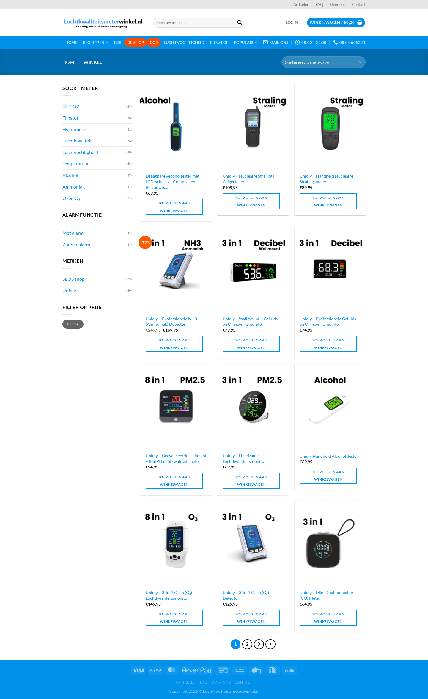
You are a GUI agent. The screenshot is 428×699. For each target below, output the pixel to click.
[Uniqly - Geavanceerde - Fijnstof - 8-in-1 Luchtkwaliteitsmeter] (176, 406)
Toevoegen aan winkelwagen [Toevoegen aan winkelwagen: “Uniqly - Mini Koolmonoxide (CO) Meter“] (328, 617)
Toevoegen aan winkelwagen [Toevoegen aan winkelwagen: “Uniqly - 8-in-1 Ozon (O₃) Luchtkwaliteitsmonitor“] (174, 617)
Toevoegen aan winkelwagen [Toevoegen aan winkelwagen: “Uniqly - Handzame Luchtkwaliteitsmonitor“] (251, 480)
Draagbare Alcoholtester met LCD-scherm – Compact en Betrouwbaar (172, 181)
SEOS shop (73, 279)
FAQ (319, 4)
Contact (359, 4)
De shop (135, 42)
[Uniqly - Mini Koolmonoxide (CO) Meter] (330, 543)
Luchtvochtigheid (184, 42)
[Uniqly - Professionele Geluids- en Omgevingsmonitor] (330, 269)
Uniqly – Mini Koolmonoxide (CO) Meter (326, 595)
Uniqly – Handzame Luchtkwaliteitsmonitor (244, 458)
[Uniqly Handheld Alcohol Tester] (330, 406)
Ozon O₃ (71, 198)
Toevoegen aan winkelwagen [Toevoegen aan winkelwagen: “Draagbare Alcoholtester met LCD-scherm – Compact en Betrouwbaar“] (174, 206)
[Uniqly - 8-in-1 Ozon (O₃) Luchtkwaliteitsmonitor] (176, 543)
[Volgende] (270, 644)
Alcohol (70, 175)
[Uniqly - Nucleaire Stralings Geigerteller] (253, 127)
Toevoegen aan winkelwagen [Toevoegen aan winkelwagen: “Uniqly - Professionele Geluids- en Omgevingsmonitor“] (328, 344)
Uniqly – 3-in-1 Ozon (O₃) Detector (246, 595)
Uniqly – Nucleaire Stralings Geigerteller (248, 178)
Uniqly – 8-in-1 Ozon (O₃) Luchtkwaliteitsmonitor (169, 595)
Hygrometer (74, 129)
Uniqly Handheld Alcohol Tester (329, 456)
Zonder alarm (76, 244)
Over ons (337, 4)
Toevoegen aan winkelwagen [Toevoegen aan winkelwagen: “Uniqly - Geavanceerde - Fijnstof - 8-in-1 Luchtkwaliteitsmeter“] (174, 480)
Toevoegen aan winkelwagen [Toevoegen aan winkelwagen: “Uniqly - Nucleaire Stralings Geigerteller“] (251, 201)
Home (71, 42)
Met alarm (73, 233)
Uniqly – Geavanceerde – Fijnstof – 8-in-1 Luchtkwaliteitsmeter (176, 458)
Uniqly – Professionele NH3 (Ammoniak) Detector (171, 321)
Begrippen (95, 42)
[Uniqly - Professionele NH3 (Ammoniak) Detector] (176, 269)
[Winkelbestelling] (323, 62)
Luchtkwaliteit (77, 140)
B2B (118, 42)
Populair (246, 42)
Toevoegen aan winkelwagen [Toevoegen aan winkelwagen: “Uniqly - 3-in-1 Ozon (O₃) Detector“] (251, 617)
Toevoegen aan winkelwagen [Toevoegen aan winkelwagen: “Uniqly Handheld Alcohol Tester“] (328, 475)
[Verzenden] (240, 23)
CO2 (154, 42)
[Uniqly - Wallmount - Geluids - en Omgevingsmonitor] (253, 269)
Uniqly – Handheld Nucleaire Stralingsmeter (326, 178)
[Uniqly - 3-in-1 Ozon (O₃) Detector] (253, 543)
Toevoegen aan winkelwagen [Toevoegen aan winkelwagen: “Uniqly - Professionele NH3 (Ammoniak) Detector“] (174, 344)
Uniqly (69, 290)
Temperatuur (75, 163)
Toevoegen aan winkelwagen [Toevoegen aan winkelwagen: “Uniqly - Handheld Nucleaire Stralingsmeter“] (328, 201)
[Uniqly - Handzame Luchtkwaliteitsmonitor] (253, 406)
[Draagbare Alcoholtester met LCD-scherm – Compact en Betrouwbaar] (176, 127)
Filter (73, 324)
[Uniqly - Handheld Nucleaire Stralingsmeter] (330, 127)
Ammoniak (73, 186)
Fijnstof (219, 42)
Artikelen (301, 4)
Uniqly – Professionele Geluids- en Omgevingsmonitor (329, 321)
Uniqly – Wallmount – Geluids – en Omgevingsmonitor (252, 321)
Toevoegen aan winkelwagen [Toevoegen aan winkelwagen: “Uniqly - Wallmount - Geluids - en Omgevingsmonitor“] (251, 344)
